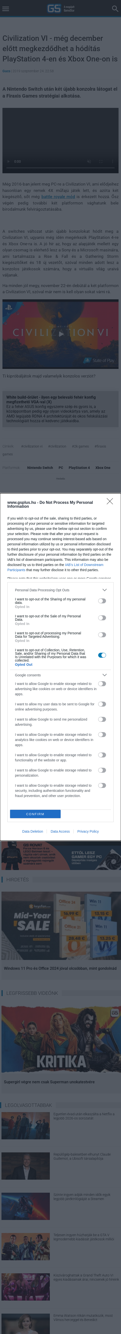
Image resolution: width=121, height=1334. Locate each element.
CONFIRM (35, 814)
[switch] (102, 600)
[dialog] (60, 667)
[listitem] (60, 590)
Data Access (60, 831)
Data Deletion (32, 831)
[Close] (111, 503)
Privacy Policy (88, 831)
